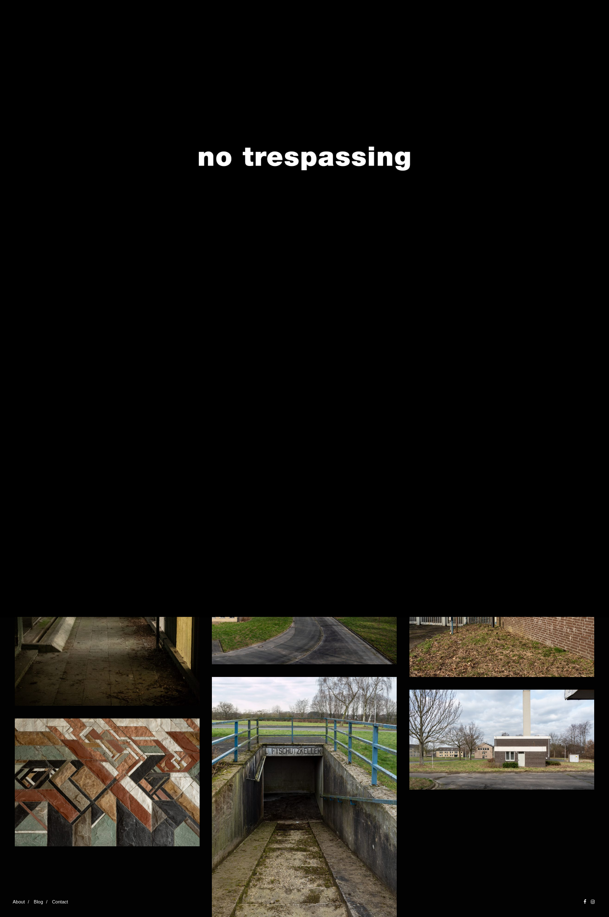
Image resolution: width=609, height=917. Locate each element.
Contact (60, 901)
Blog (38, 901)
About (19, 901)
